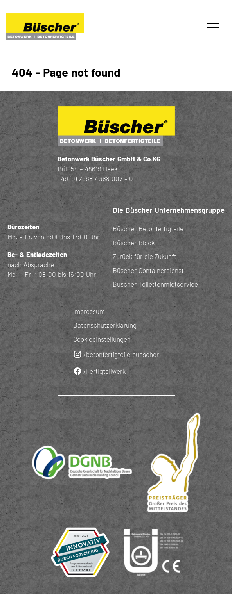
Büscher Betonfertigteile (148, 228)
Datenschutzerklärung (105, 325)
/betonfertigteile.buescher (116, 354)
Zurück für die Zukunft (144, 256)
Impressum (89, 311)
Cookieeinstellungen (102, 339)
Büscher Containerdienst (148, 270)
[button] (213, 26)
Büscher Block (134, 242)
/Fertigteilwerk (99, 371)
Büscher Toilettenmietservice (155, 284)
